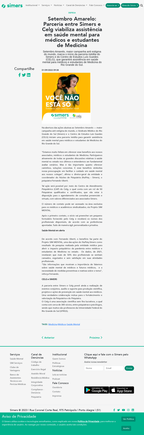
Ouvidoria (57, 387)
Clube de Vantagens (15, 369)
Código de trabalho (36, 364)
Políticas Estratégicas (58, 365)
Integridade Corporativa (37, 384)
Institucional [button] (32, 5)
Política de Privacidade (88, 421)
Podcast (56, 378)
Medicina (52, 324)
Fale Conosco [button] (96, 5)
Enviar (129, 368)
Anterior (48, 337)
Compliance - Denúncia (37, 391)
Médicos (62, 324)
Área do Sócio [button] (129, 5)
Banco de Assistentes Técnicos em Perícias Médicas (18, 379)
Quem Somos (59, 358)
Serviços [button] (46, 5)
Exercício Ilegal (38, 369)
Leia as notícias (59, 374)
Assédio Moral (38, 373)
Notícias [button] (58, 5)
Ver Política (128, 419)
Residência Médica (40, 377)
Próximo (96, 337)
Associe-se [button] (112, 5)
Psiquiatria (36, 397)
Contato (56, 391)
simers (12, 5)
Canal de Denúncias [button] (76, 5)
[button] (141, 6)
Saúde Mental (73, 324)
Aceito (126, 428)
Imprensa (56, 395)
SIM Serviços (16, 363)
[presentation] (104, 379)
